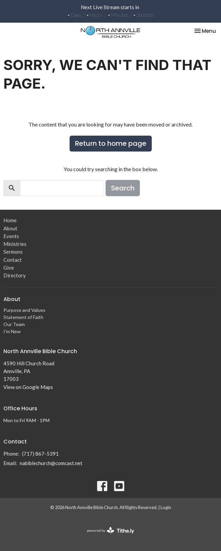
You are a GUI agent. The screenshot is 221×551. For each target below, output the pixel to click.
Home (10, 220)
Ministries (14, 244)
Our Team (14, 324)
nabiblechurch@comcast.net (51, 463)
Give (8, 268)
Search (122, 188)
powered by (110, 530)
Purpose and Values (24, 310)
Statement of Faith (23, 317)
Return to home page (110, 143)
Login (166, 507)
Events (11, 236)
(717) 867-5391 (40, 454)
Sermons (13, 252)
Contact (12, 260)
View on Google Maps (28, 387)
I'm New (12, 331)
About (10, 228)
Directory (14, 275)
